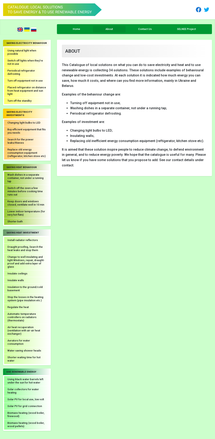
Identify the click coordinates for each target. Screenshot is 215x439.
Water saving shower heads (24, 350)
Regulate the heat (18, 307)
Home (76, 29)
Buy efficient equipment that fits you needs (26, 131)
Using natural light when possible (21, 52)
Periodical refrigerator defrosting (21, 72)
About (109, 29)
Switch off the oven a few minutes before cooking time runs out (25, 191)
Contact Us (145, 29)
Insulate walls (15, 280)
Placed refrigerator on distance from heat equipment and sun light (26, 91)
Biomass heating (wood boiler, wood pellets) (25, 424)
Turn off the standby (19, 100)
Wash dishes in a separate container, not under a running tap (25, 178)
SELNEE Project (186, 29)
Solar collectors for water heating (23, 391)
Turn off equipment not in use (25, 80)
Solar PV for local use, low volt (25, 399)
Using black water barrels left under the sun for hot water (25, 381)
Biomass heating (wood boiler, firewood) (25, 414)
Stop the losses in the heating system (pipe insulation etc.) (25, 299)
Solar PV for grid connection (24, 406)
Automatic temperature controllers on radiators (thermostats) (21, 317)
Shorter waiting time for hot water (23, 359)
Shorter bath (15, 221)
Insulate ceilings (17, 273)
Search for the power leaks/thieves (20, 141)
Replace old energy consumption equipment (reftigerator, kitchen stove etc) (26, 153)
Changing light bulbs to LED (23, 122)
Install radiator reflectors (22, 240)
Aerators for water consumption (18, 342)
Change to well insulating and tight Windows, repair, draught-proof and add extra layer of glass (26, 261)
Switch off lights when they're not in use (25, 62)
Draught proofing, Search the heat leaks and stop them (25, 248)
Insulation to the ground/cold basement (25, 288)
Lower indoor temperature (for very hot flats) (26, 213)
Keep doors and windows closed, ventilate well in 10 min (25, 203)
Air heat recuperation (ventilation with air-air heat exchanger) (23, 330)
